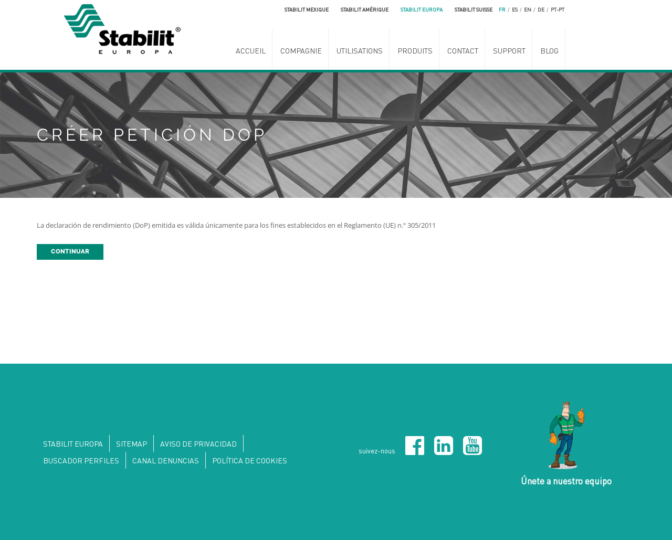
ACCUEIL (251, 50)
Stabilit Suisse (473, 9)
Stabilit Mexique (307, 9)
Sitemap (131, 443)
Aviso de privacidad (198, 443)
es (515, 9)
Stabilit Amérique (364, 9)
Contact (462, 50)
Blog (549, 50)
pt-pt (557, 9)
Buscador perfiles (81, 460)
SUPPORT (509, 50)
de (541, 9)
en (527, 9)
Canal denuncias (165, 460)
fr (502, 9)
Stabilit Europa (422, 9)
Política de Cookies (249, 460)
